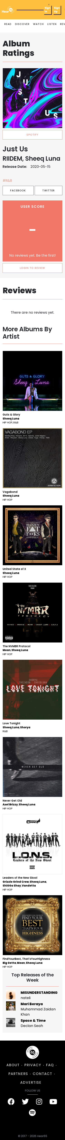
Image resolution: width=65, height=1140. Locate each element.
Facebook (18, 190)
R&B (15, 422)
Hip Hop (7, 422)
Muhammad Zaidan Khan (38, 1012)
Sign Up (57, 9)
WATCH (38, 24)
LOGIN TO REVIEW (32, 268)
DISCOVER (22, 24)
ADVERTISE (30, 1082)
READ (8, 24)
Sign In (47, 9)
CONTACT (42, 1073)
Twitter (48, 190)
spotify (32, 134)
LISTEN (52, 24)
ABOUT (13, 1065)
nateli (26, 997)
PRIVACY (32, 1065)
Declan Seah (32, 1025)
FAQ (50, 1065)
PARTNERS (18, 1073)
